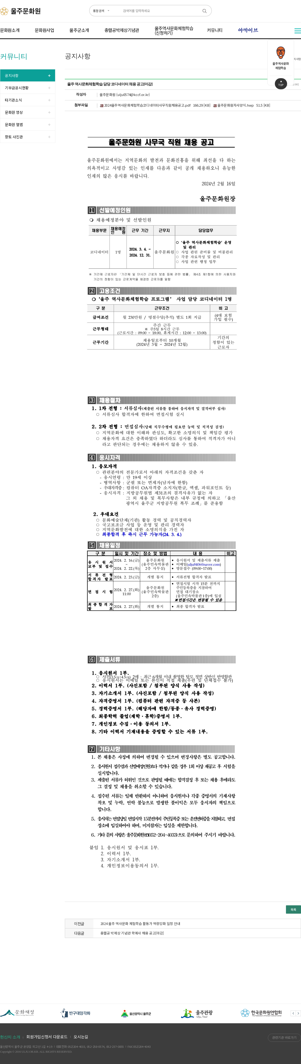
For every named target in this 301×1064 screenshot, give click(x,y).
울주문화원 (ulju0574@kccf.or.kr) (125, 94)
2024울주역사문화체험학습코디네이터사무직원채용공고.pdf (145, 105)
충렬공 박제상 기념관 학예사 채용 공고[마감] (132, 933)
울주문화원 (21, 11)
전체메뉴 (298, 30)
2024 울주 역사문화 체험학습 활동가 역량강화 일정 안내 (140, 923)
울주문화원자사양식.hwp (233, 105)
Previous (293, 1013)
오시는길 (81, 1036)
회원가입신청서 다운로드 (46, 1036)
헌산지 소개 (10, 1037)
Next (298, 1013)
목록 (293, 909)
